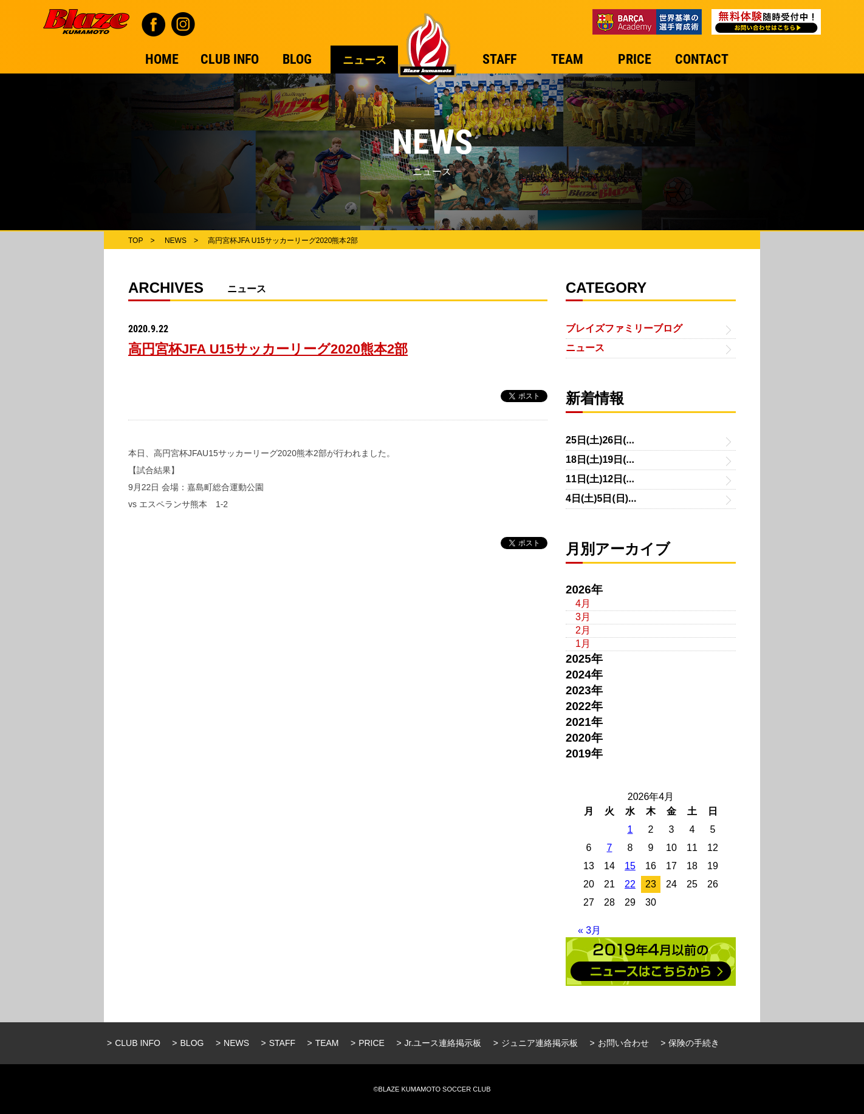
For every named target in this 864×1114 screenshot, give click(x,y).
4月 (583, 603)
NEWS (236, 1043)
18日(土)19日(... (600, 459)
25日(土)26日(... (600, 440)
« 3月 (589, 930)
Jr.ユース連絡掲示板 (443, 1043)
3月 (583, 617)
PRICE (371, 1043)
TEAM (327, 1043)
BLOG (192, 1043)
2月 (583, 630)
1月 (583, 643)
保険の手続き (693, 1043)
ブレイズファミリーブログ (624, 328)
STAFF (282, 1043)
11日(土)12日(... (600, 479)
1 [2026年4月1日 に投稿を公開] (630, 829)
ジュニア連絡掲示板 (539, 1043)
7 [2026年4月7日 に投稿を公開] (609, 847)
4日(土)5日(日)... (601, 498)
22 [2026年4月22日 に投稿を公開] (630, 884)
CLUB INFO (137, 1043)
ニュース (585, 348)
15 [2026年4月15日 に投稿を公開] (630, 866)
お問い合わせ (623, 1043)
